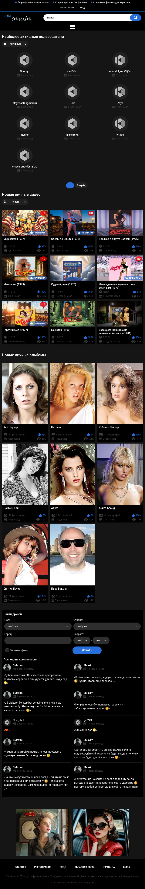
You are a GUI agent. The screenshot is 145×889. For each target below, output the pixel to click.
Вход (82, 7)
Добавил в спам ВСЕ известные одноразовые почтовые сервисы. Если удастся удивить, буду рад (35, 679)
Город (8, 634)
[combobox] (38, 626)
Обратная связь (84, 867)
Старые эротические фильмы (71, 2)
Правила (109, 867)
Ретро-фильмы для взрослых (33, 2)
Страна (77, 619)
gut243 (87, 720)
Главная (20, 867)
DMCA (126, 867)
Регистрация (67, 7)
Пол (6, 619)
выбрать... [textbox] (14, 626)
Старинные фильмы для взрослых (111, 2)
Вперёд (81, 185)
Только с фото (18, 650)
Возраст (78, 634)
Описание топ (85, 729)
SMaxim (17, 665)
